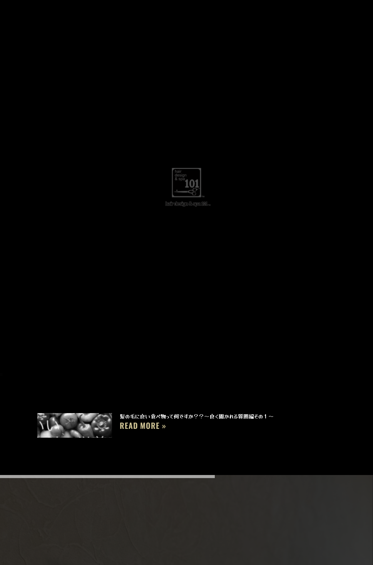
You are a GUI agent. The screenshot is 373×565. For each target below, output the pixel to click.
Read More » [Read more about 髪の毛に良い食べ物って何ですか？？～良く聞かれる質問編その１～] (143, 425)
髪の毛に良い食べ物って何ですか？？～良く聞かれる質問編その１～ (197, 416)
